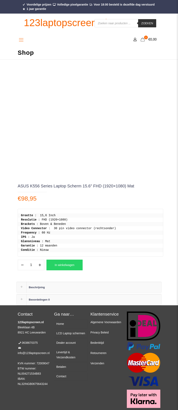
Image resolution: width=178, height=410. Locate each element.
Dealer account (66, 342)
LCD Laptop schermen (70, 333)
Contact (61, 376)
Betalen (61, 366)
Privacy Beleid (99, 332)
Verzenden (97, 363)
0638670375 (30, 342)
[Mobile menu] (21, 39)
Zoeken (147, 23)
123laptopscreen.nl (65, 22)
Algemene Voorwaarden (105, 322)
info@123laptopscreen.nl (34, 353)
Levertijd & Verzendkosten (65, 355)
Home (60, 323)
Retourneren (98, 353)
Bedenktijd (97, 342)
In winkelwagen (64, 265)
